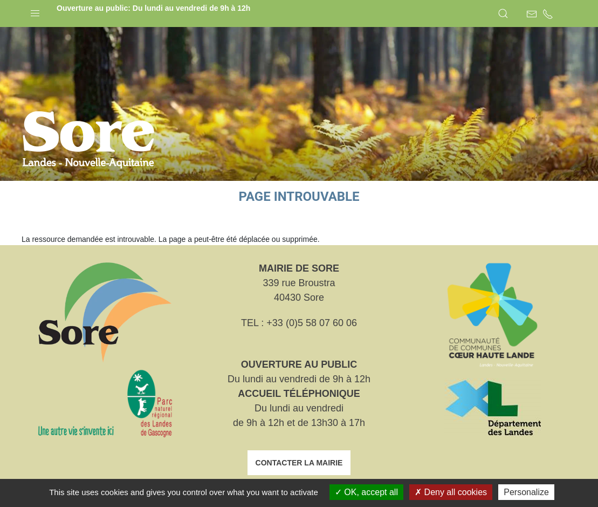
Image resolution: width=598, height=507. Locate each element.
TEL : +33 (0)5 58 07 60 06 (299, 322)
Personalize (526, 492)
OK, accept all (366, 492)
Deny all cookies (451, 492)
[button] (35, 11)
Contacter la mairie (299, 462)
